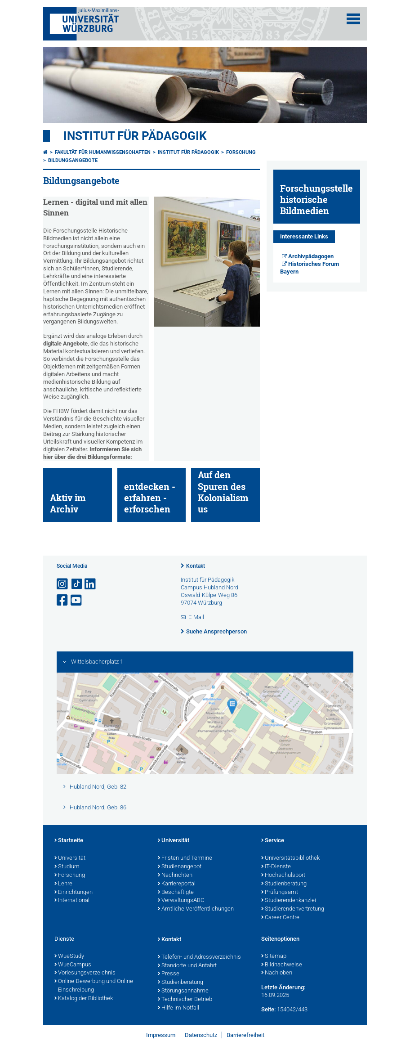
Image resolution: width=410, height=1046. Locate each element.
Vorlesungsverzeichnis (85, 973)
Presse (168, 974)
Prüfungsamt (279, 893)
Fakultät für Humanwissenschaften (103, 152)
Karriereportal (177, 884)
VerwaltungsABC (181, 901)
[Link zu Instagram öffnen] (63, 584)
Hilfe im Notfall (178, 1008)
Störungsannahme (183, 991)
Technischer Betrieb (185, 1000)
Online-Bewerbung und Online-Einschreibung (94, 986)
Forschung (241, 152)
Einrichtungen (73, 893)
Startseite (68, 841)
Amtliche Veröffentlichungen (196, 909)
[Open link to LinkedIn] (91, 584)
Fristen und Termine (185, 858)
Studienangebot (179, 867)
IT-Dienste (276, 867)
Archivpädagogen (311, 256)
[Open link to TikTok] (77, 584)
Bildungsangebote (73, 160)
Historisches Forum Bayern (309, 267)
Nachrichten (175, 875)
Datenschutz (201, 1035)
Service (272, 841)
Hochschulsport (283, 875)
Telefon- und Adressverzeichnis (199, 957)
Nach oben (276, 973)
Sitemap (273, 956)
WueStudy (69, 956)
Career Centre (280, 918)
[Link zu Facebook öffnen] (63, 600)
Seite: (268, 1009)
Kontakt (195, 566)
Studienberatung (284, 884)
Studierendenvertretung (292, 909)
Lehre (63, 884)
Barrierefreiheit (245, 1035)
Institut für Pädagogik (135, 136)
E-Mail (196, 617)
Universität (69, 858)
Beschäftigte (176, 893)
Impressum (160, 1035)
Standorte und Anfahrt (187, 966)
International (71, 901)
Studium (67, 867)
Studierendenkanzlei (288, 901)
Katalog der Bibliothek (83, 999)
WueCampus (72, 965)
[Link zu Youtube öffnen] (77, 600)
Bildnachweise (281, 965)
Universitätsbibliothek (290, 858)
